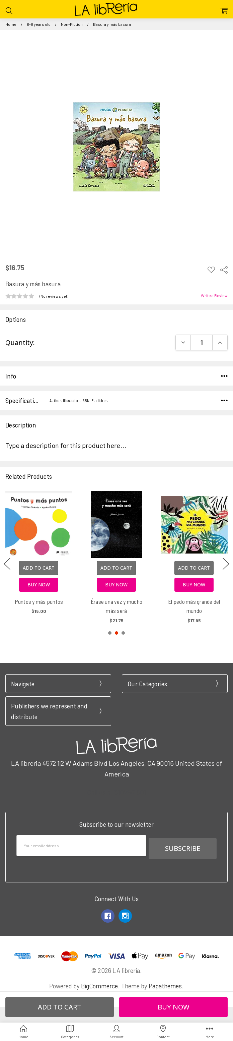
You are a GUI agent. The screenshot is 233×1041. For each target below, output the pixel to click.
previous (7, 564)
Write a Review (214, 295)
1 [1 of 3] (109, 633)
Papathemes (165, 983)
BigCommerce (99, 983)
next (226, 564)
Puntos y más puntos (39, 601)
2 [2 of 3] (116, 633)
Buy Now (38, 584)
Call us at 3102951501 (116, 792)
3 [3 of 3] (123, 633)
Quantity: (20, 342)
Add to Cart (39, 568)
